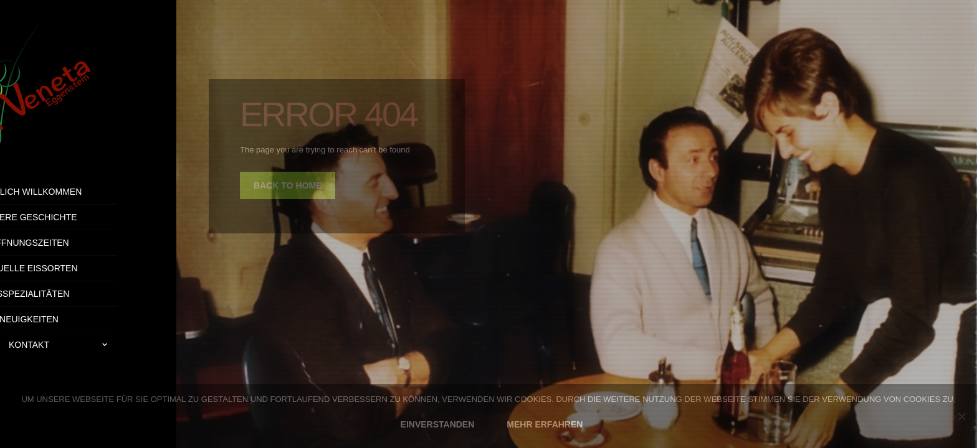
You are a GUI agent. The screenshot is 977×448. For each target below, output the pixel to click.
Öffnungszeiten (88, 243)
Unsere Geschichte (88, 217)
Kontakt (122, 344)
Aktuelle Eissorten (87, 268)
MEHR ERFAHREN (545, 424)
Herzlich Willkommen (88, 192)
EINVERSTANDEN (438, 424)
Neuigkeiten (88, 319)
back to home (288, 185)
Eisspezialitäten (88, 294)
